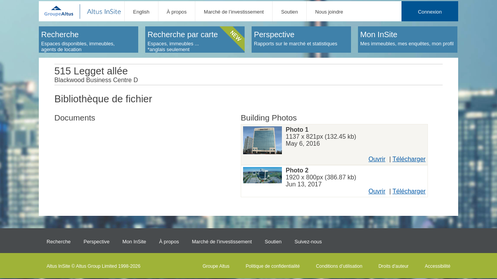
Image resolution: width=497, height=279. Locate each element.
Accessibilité (437, 266)
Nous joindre (329, 12)
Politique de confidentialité (273, 266)
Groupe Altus (216, 266)
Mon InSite (134, 242)
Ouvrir (377, 159)
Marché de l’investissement (234, 12)
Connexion (430, 12)
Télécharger (409, 159)
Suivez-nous (307, 242)
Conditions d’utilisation (339, 266)
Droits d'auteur (394, 266)
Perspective (96, 242)
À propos (176, 12)
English (141, 12)
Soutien (289, 12)
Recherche (59, 242)
